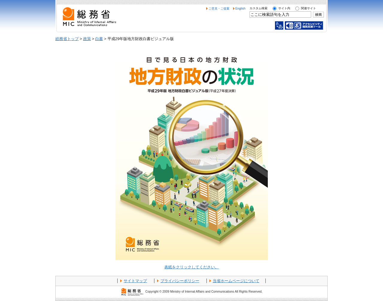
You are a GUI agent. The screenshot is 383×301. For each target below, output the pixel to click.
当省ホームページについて (236, 281)
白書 (99, 39)
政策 (87, 39)
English (240, 8)
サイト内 (284, 8)
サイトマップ (135, 281)
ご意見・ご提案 (219, 8)
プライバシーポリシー (179, 281)
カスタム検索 (259, 8)
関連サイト (308, 8)
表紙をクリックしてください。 (191, 267)
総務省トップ (67, 39)
